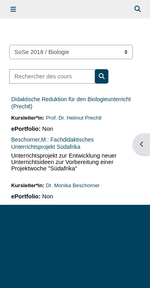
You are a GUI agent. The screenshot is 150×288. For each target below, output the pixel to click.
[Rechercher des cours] (52, 76)
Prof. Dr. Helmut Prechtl (74, 118)
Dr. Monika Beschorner (73, 185)
